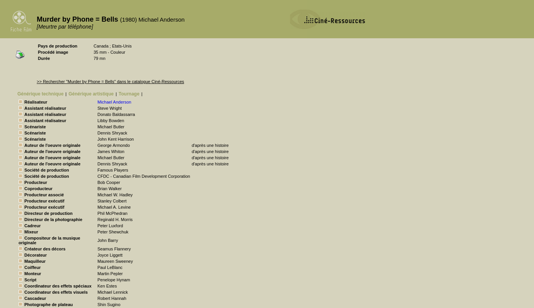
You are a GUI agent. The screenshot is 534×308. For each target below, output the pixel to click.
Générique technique (40, 94)
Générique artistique (91, 94)
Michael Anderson (114, 102)
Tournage (129, 94)
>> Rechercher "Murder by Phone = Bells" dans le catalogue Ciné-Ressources (110, 81)
